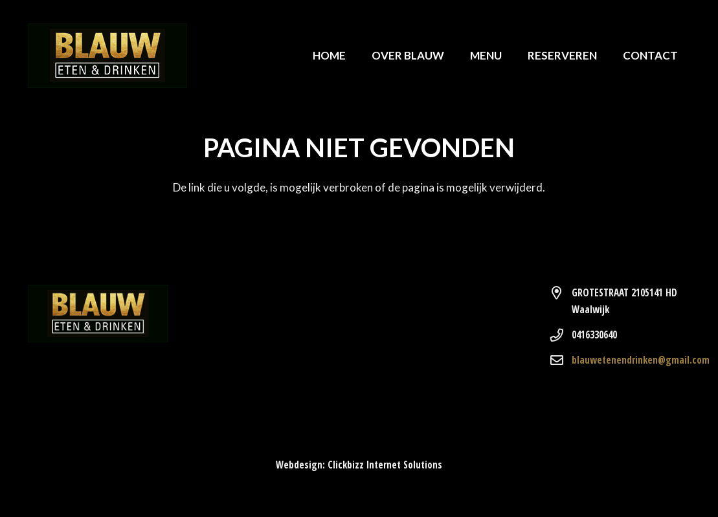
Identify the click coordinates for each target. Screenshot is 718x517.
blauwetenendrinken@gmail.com (641, 359)
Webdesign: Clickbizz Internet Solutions (359, 464)
